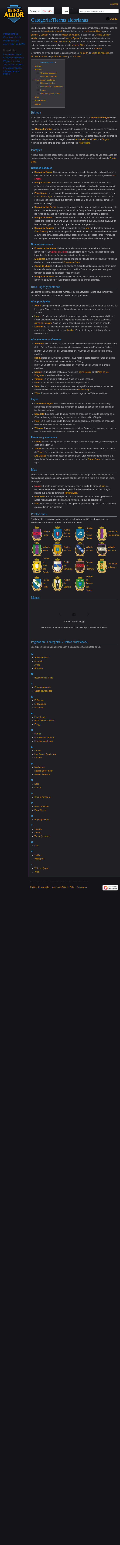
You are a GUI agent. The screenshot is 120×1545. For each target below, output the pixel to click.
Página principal (10, 34)
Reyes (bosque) (42, 819)
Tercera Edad (71, 493)
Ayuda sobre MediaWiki (14, 44)
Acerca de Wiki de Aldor (63, 887)
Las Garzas (40, 456)
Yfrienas (39, 428)
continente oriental (53, 31)
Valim (95, 139)
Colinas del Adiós (58, 252)
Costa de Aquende (100, 53)
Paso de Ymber (42, 806)
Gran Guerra (41, 231)
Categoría (35, 11)
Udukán (44, 35)
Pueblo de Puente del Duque (89, 583)
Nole (56, 41)
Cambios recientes (12, 37)
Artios (78, 139)
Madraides (65, 41)
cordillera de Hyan (92, 31)
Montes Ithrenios (39, 56)
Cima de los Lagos (43, 196)
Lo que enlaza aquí (12, 54)
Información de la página (11, 72)
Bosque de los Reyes (45, 207)
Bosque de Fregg (43, 172)
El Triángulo (40, 704)
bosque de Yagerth (70, 35)
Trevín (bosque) (42, 836)
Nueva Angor (84, 389)
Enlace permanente (12, 68)
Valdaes (77, 56)
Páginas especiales (12, 61)
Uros (86, 139)
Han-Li (38, 358)
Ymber (38, 448)
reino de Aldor (78, 45)
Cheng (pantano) (43, 687)
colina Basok (85, 372)
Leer (63, 11)
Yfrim (37, 393)
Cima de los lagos (44, 403)
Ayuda (113, 18)
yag (88, 228)
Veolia (34, 38)
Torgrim (105, 139)
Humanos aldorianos (44, 737)
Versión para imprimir (13, 64)
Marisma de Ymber (44, 771)
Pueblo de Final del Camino (46, 565)
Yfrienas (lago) (42, 868)
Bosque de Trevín (43, 217)
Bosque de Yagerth (44, 228)
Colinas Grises (102, 35)
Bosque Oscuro (42, 182)
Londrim (39, 327)
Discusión (47, 11)
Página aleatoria (11, 41)
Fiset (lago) (40, 717)
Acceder (114, 4)
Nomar (38, 372)
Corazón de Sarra (71, 262)
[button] (60, 614)
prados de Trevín (59, 56)
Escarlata (39, 414)
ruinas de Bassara (43, 323)
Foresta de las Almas (45, 248)
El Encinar (40, 259)
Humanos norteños (44, 741)
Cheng (38, 441)
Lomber (34, 35)
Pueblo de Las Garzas (66, 533)
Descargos (82, 887)
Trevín (37, 832)
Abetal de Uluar (42, 266)
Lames (38, 316)
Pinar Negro (84, 143)
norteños (98, 48)
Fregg (37, 724)
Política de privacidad (40, 887)
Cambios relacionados (13, 57)
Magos (38, 486)
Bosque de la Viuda (44, 276)
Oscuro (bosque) (42, 797)
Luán (102, 486)
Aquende (39, 343)
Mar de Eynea (72, 38)
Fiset (37, 421)
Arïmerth (84, 53)
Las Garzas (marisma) (45, 754)
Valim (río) (39, 859)
